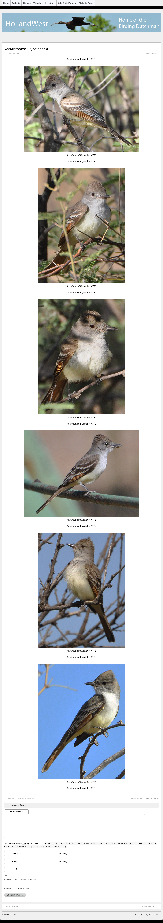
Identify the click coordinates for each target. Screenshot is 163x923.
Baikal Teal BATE (151, 906)
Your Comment (16, 812)
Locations (50, 3)
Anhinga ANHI (10, 906)
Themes (27, 3)
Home (6, 3)
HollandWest (13, 915)
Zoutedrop (20, 798)
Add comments (151, 54)
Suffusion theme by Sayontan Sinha (147, 915)
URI (16, 869)
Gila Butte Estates (67, 3)
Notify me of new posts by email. (16, 888)
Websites (38, 3)
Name (15, 853)
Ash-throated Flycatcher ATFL (29, 49)
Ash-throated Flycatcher (149, 798)
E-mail (15, 861)
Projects (16, 3)
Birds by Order (86, 3)
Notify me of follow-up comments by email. (20, 879)
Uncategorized (13, 54)
